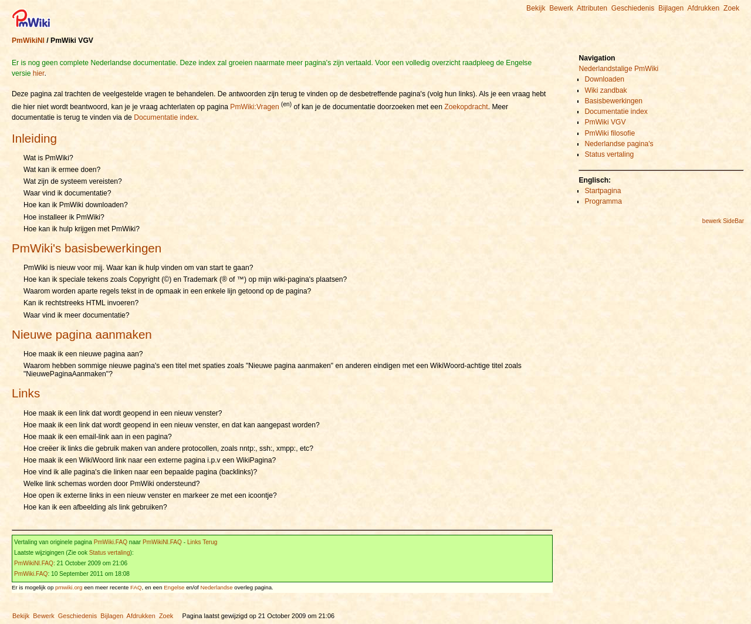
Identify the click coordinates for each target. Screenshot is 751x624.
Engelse (174, 587)
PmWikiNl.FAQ (162, 542)
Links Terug (202, 542)
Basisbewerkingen (613, 101)
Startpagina (602, 191)
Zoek (731, 8)
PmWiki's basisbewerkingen (86, 248)
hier (39, 73)
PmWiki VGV (604, 122)
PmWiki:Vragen (254, 107)
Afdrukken (703, 8)
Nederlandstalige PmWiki (618, 69)
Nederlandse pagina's (618, 144)
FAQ (135, 587)
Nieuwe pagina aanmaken (82, 334)
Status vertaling (109, 552)
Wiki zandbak (605, 90)
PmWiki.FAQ (110, 542)
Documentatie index (165, 117)
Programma (603, 201)
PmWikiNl (28, 40)
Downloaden (604, 79)
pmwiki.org (68, 587)
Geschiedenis (633, 8)
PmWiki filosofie (609, 133)
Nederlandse (217, 587)
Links (26, 393)
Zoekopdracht (466, 107)
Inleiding (34, 138)
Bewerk (561, 8)
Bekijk (535, 8)
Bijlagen (671, 8)
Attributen (592, 8)
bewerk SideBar (723, 221)
